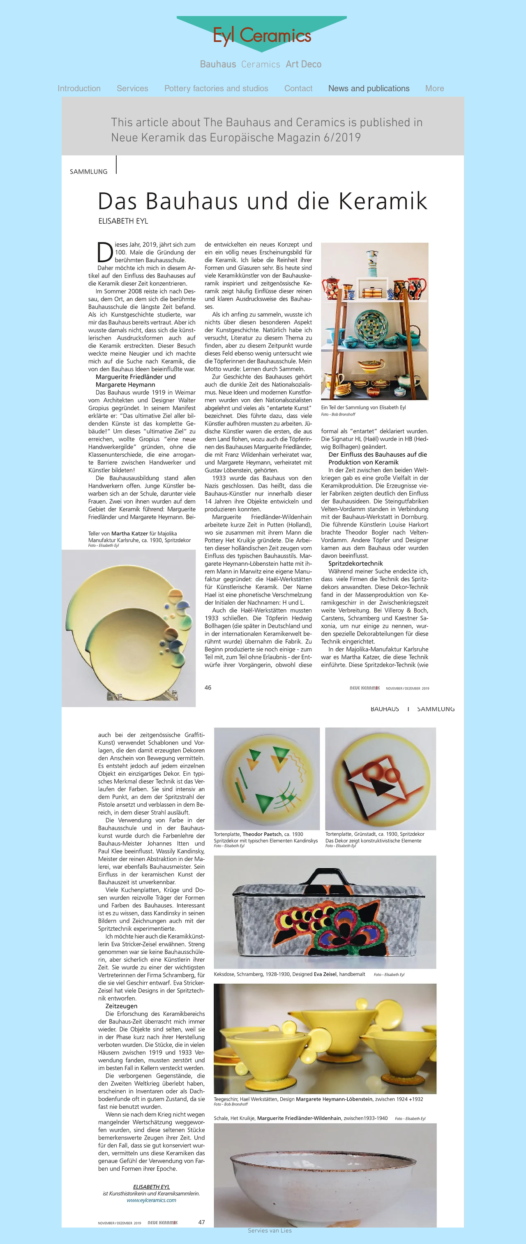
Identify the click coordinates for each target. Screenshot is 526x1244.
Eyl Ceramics (261, 35)
